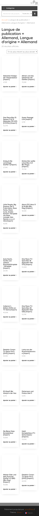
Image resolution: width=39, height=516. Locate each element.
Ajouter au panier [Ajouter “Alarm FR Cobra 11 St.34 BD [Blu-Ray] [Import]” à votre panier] (28, 215)
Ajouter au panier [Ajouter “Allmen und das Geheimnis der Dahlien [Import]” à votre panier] (28, 87)
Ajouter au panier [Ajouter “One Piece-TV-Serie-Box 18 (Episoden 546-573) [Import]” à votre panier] (28, 272)
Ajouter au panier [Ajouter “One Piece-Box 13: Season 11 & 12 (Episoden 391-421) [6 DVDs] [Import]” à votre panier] (9, 130)
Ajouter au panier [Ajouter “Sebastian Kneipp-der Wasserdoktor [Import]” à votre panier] (9, 87)
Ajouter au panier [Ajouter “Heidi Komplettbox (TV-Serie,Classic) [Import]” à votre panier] (28, 444)
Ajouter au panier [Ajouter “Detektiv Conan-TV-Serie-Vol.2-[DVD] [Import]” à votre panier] (28, 485)
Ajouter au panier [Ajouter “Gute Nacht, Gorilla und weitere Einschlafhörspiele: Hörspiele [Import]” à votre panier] (9, 275)
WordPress (29, 509)
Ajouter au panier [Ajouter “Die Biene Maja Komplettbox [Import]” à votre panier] (9, 442)
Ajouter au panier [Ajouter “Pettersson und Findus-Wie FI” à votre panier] (28, 400)
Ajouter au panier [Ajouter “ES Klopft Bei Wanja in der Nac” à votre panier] (9, 400)
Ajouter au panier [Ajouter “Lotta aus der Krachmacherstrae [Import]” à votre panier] (28, 360)
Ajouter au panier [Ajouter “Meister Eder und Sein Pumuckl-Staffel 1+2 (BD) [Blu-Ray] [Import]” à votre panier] (9, 489)
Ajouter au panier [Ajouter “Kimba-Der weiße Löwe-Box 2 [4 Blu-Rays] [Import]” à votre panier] (28, 174)
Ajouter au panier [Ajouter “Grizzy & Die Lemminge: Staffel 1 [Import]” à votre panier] (9, 172)
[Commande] (22, 52)
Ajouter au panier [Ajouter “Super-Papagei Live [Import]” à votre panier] (28, 126)
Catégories (10, 8)
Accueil (5, 20)
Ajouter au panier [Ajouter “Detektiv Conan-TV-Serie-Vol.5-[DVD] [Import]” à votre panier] (9, 360)
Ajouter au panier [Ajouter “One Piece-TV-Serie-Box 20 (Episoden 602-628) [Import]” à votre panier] (28, 319)
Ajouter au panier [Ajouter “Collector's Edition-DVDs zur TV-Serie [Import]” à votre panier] (9, 317)
